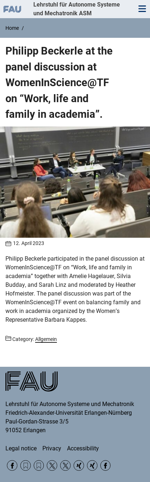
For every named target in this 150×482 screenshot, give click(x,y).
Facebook (12, 465)
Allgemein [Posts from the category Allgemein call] (46, 339)
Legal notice (21, 448)
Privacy (51, 448)
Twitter (52, 465)
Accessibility (83, 448)
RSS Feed (25, 465)
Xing (79, 465)
